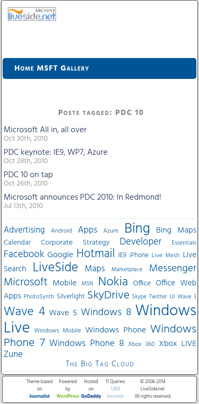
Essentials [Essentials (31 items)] (184, 243)
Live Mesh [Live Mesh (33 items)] (166, 255)
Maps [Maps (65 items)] (95, 269)
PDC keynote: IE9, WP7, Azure (56, 152)
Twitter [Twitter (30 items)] (158, 297)
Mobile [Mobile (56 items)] (64, 283)
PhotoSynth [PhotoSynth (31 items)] (39, 297)
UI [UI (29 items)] (172, 297)
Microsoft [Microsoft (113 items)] (26, 282)
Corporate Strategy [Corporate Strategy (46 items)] (75, 243)
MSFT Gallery (63, 68)
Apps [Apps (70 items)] (87, 230)
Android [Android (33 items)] (61, 231)
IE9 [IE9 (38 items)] (122, 255)
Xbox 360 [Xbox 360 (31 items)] (141, 344)
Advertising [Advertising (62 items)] (24, 230)
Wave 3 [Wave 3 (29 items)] (187, 297)
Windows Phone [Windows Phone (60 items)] (115, 330)
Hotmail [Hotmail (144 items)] (95, 254)
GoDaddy (91, 396)
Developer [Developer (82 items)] (141, 242)
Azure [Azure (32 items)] (110, 231)
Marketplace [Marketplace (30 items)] (127, 269)
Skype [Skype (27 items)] (139, 297)
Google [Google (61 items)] (60, 255)
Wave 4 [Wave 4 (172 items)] (24, 312)
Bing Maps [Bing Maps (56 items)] (176, 230)
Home (25, 68)
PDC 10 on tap (28, 175)
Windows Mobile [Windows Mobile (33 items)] (57, 331)
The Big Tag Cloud (99, 364)
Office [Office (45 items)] (142, 284)
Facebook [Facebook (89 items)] (24, 254)
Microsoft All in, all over (45, 130)
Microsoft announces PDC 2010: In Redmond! (82, 197)
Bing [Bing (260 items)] (137, 229)
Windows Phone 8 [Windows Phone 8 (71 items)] (86, 344)
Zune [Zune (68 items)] (13, 355)
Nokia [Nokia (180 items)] (113, 282)
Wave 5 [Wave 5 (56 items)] (63, 313)
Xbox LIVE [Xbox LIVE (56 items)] (177, 344)
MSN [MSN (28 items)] (87, 284)
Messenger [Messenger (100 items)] (172, 268)
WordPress (68, 396)
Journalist (39, 396)
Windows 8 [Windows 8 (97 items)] (106, 312)
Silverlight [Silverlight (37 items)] (70, 297)
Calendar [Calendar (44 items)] (17, 243)
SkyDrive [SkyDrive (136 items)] (108, 295)
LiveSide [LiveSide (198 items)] (55, 268)
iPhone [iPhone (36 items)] (139, 255)
